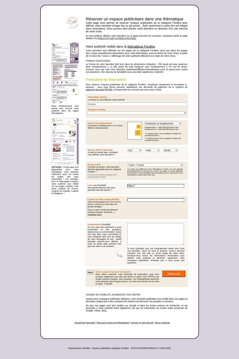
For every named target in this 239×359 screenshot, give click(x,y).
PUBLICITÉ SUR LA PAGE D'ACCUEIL (116, 38)
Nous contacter (162, 322)
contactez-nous (95, 214)
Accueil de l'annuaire (85, 322)
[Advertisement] (64, 246)
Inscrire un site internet (142, 322)
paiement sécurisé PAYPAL (99, 89)
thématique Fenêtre (141, 46)
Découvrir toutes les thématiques (113, 322)
